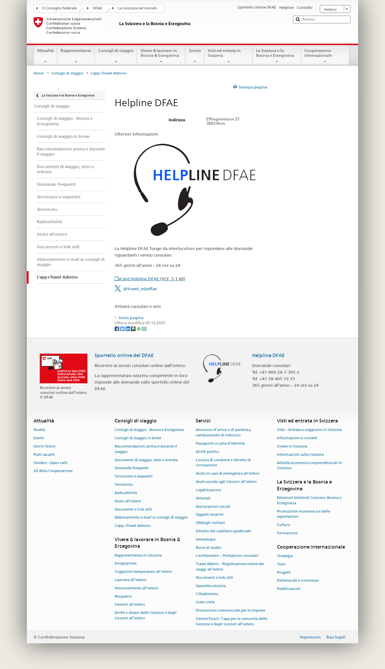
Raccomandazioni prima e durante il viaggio (146, 449)
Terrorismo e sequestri (134, 476)
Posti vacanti (44, 454)
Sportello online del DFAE (124, 355)
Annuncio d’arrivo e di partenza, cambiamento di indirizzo (223, 433)
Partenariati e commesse (298, 581)
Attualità (45, 56)
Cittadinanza (207, 594)
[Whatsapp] (139, 328)
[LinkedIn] (128, 328)
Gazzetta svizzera (211, 586)
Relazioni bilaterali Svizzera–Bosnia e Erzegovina (309, 500)
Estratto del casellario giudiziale (223, 531)
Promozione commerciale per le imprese (230, 610)
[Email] (144, 328)
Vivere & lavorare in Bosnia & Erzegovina (161, 56)
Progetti (284, 572)
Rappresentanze (76, 56)
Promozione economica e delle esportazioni (303, 514)
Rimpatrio (123, 596)
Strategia (285, 556)
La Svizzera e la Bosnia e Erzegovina (277, 56)
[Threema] (133, 328)
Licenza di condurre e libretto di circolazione (223, 463)
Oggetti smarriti (210, 515)
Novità (39, 430)
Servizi (194, 56)
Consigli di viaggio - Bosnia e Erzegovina (149, 430)
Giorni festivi (44, 446)
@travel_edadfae (140, 288)
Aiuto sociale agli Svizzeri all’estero (226, 481)
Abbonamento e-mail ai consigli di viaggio (151, 517)
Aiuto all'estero (128, 501)
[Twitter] (122, 328)
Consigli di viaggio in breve (138, 438)
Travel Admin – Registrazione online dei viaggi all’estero (230, 566)
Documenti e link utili (133, 509)
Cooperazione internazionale (325, 56)
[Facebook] (117, 328)
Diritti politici (207, 452)
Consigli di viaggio (116, 56)
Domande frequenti (132, 468)
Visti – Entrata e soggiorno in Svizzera (309, 430)
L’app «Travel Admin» (133, 525)
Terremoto (124, 484)
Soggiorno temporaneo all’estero (143, 571)
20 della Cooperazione (53, 471)
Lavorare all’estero (130, 580)
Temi (281, 564)
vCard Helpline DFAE (151, 278)
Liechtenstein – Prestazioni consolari (227, 556)
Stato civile (205, 602)
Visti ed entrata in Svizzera (228, 56)
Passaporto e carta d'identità (220, 443)
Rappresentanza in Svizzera (138, 555)
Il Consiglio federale (59, 8)
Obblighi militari (210, 523)
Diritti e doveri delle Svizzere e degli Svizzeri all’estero (146, 615)
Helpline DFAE (268, 355)
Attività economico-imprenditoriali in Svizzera (309, 465)
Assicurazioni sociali (213, 506)
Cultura (283, 525)
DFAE (97, 8)
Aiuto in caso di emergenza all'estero (228, 473)
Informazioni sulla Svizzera (300, 454)
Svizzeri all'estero (130, 604)
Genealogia (206, 539)
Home (38, 73)
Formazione (287, 533)
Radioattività (126, 493)
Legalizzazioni (208, 490)
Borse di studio (208, 547)
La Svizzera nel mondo (137, 8)
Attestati (203, 498)
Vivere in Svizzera (292, 446)
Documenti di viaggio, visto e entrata (146, 460)
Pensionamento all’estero (136, 588)
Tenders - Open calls (50, 463)
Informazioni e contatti (297, 438)
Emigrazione (126, 563)
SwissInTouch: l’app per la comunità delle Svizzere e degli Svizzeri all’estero (231, 621)
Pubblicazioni (289, 589)
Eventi (38, 438)
